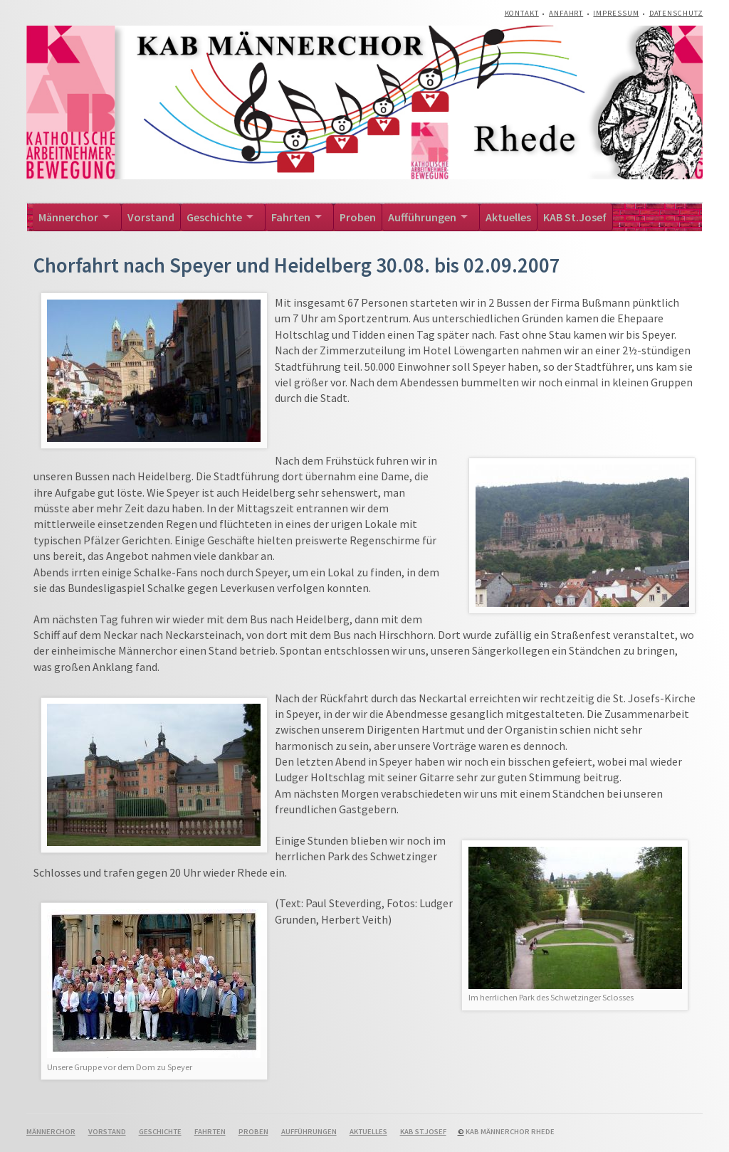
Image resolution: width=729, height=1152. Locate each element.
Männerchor (68, 217)
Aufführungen (422, 217)
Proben (358, 217)
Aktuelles (508, 217)
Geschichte (214, 217)
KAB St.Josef (575, 217)
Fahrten (290, 217)
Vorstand (150, 217)
